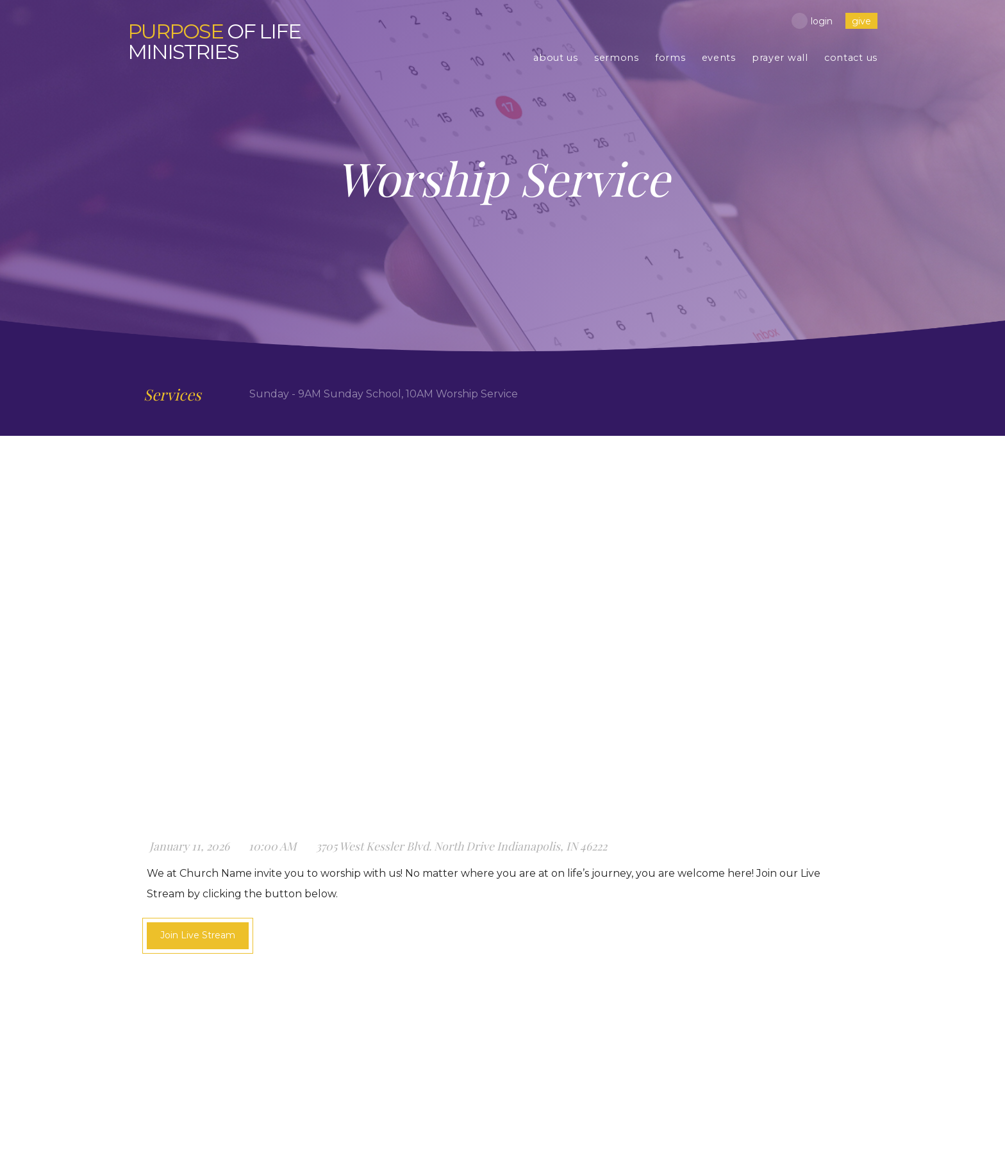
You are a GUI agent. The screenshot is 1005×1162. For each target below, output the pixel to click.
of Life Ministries (214, 41)
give (861, 21)
